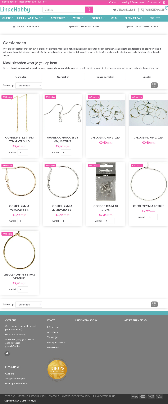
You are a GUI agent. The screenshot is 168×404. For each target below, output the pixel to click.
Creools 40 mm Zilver (148, 137)
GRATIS (133, 26)
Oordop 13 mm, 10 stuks (105, 207)
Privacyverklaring (104, 396)
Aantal (12, 152)
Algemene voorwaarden (76, 396)
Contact (113, 2)
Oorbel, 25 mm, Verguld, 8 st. (19, 207)
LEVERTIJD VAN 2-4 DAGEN (85, 26)
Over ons (152, 2)
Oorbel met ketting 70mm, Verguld (19, 139)
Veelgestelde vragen (15, 378)
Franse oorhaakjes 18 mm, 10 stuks (62, 139)
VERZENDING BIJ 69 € (147, 26)
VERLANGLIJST (124, 9)
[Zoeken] (89, 9)
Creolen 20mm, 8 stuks (148, 206)
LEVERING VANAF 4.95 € (27, 26)
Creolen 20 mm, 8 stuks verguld (19, 276)
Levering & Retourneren (132, 2)
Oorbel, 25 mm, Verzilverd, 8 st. (62, 207)
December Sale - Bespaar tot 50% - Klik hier (24, 1)
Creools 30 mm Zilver (105, 137)
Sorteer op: (8, 85)
